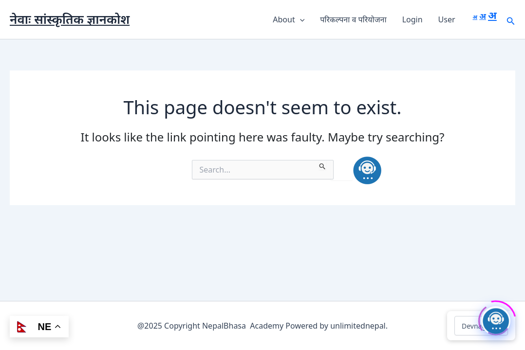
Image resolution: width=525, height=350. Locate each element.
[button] (300, 19)
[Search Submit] (322, 165)
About (288, 19)
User (446, 19)
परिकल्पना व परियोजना (353, 19)
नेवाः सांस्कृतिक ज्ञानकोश (70, 19)
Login (412, 19)
